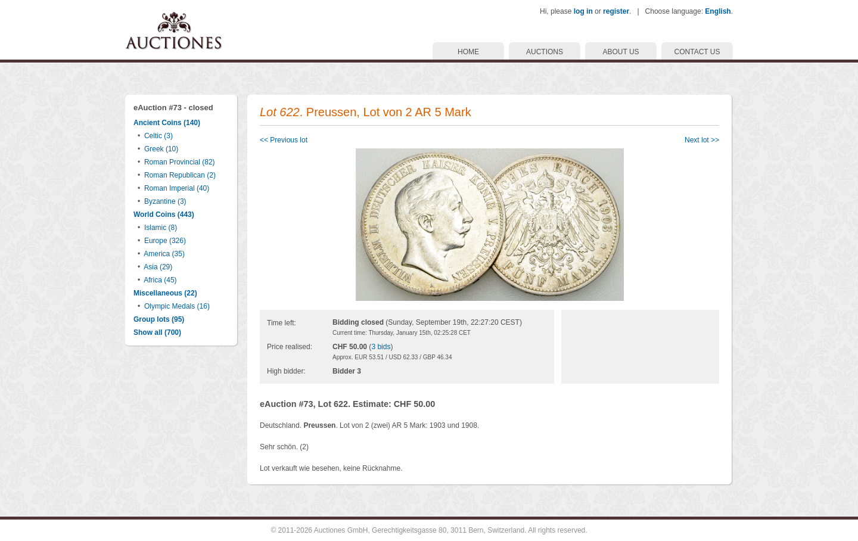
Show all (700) (157, 332)
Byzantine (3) (165, 201)
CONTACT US (697, 52)
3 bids (380, 347)
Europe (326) (165, 241)
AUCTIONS (544, 52)
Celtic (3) (158, 136)
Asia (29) (158, 267)
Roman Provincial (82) (179, 162)
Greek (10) (161, 149)
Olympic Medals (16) (177, 306)
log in (583, 11)
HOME (468, 52)
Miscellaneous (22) (165, 293)
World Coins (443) (163, 214)
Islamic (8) (160, 227)
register (616, 11)
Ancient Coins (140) (166, 123)
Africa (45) (160, 280)
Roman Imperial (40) (176, 188)
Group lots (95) (158, 319)
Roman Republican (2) (180, 175)
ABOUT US (620, 52)
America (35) (164, 254)
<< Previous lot (283, 140)
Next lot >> (702, 140)
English (717, 11)
